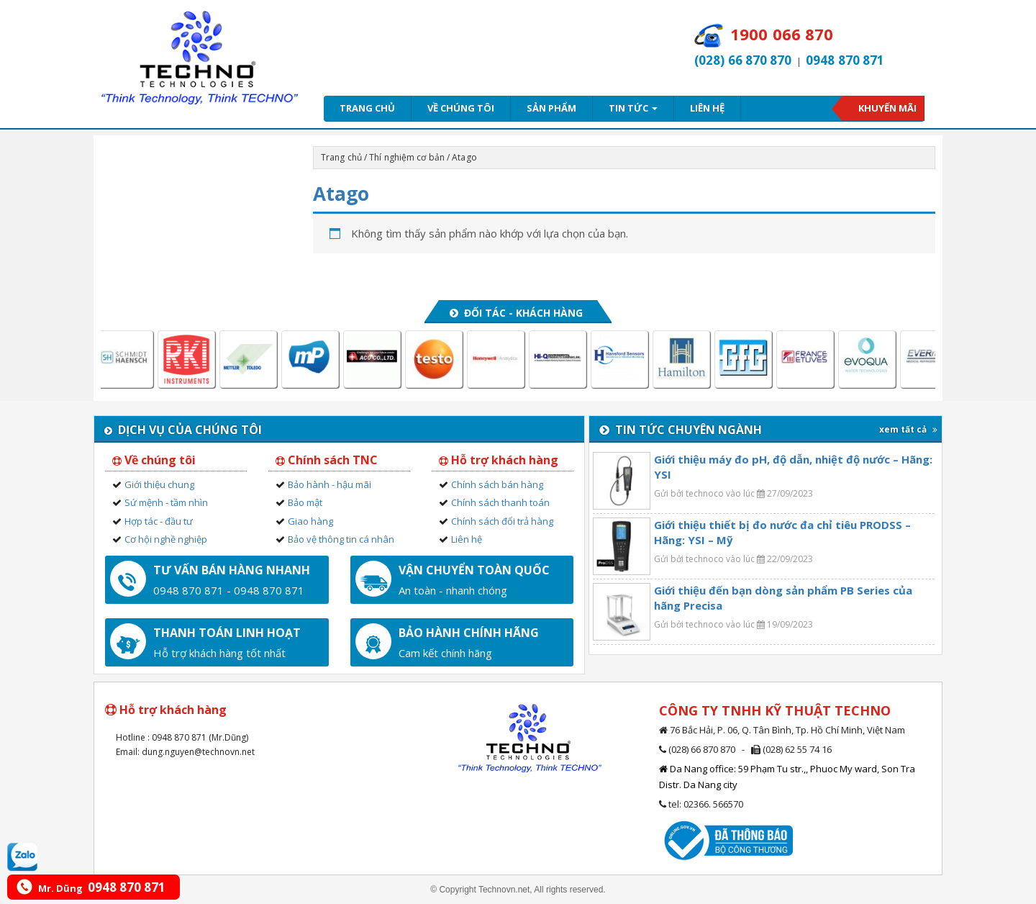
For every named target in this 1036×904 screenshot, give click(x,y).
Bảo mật (305, 502)
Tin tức (633, 107)
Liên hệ (707, 107)
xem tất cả (908, 429)
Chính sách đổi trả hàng (502, 521)
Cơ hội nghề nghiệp (165, 539)
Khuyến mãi (887, 107)
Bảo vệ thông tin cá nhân (341, 539)
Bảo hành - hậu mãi (329, 484)
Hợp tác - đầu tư (158, 521)
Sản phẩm (551, 107)
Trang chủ (367, 107)
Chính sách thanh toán (500, 502)
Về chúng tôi (460, 107)
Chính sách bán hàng (497, 484)
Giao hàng (310, 521)
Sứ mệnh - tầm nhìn (166, 502)
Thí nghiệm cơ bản (407, 157)
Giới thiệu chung (159, 484)
